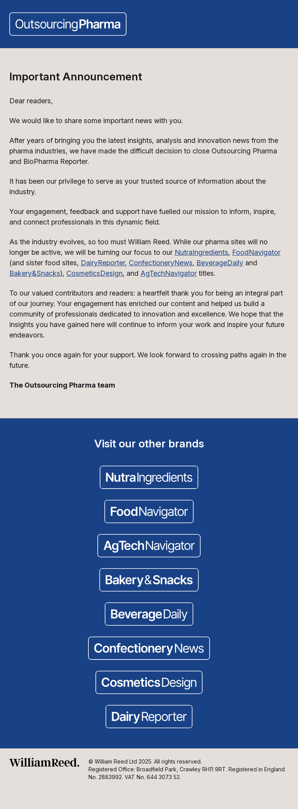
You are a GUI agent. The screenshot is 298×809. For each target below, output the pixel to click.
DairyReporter (103, 263)
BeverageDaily (219, 263)
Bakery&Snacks (34, 273)
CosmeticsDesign (94, 273)
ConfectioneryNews (160, 263)
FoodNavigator (256, 252)
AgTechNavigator (168, 273)
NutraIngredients (201, 252)
